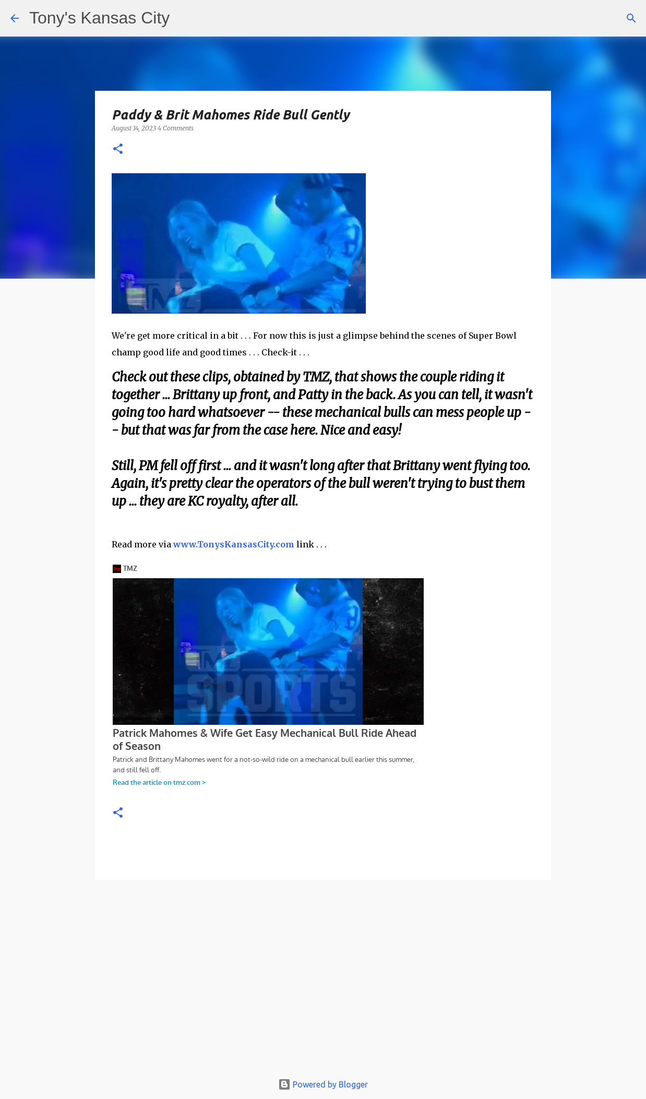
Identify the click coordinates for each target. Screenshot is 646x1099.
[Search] (631, 18)
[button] (118, 149)
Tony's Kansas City (99, 17)
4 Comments (176, 128)
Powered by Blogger (323, 1084)
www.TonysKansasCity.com (233, 544)
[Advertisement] (323, 981)
